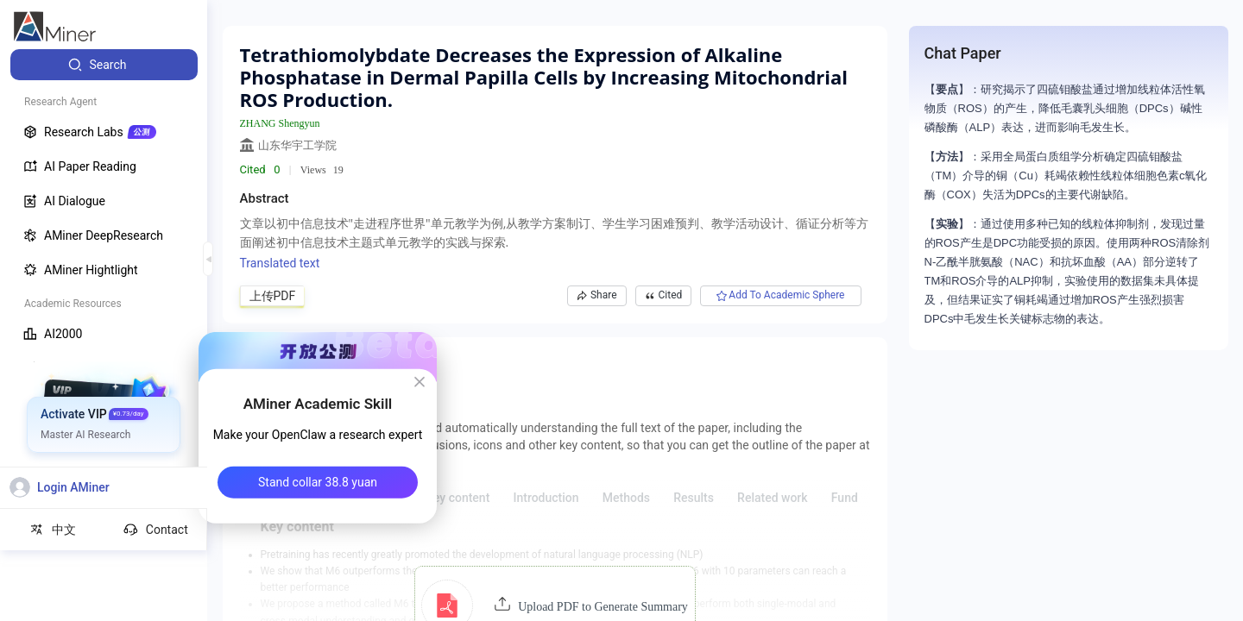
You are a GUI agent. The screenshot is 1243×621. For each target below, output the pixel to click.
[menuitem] (104, 64)
